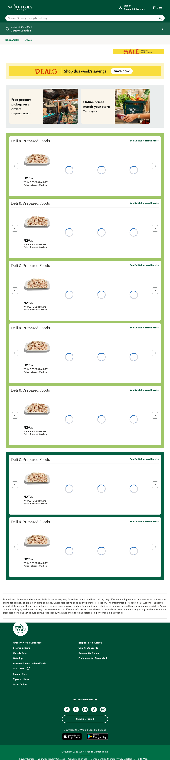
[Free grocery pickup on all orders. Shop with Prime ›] (43, 106)
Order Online (20, 684)
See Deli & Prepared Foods (143, 140)
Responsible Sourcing (90, 642)
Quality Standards (88, 648)
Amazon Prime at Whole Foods (29, 663)
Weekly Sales (20, 653)
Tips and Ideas (21, 679)
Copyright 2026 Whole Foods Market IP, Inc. (85, 751)
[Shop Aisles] (12, 40)
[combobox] (77, 18)
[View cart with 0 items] (157, 7)
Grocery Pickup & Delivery (27, 642)
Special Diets (20, 674)
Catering (18, 658)
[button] (15, 166)
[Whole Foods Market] (20, 7)
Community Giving (88, 653)
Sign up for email (85, 719)
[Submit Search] (160, 18)
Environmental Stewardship (93, 658)
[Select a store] (85, 29)
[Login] (133, 7)
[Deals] (28, 40)
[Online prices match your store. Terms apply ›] (115, 106)
